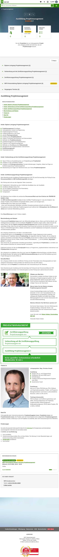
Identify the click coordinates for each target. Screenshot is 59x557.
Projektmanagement (8, 9)
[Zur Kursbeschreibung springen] (44, 32)
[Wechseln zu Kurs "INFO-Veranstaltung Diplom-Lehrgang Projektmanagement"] (50, 469)
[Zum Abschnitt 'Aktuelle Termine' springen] (14, 32)
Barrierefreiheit (42, 529)
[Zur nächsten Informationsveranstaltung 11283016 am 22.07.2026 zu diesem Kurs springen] (29, 32)
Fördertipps (29, 428)
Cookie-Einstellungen (11, 529)
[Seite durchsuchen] (27, 5)
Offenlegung (21, 529)
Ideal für (6, 115)
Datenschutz (29, 529)
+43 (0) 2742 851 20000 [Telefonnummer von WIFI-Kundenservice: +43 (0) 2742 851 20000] (14, 483)
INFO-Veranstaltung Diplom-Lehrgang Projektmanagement (18, 462)
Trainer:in (6, 113)
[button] (29, 66)
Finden (52, 5)
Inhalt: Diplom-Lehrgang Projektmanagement (16, 104)
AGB (35, 529)
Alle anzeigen (6, 469)
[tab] (29, 83)
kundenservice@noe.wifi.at (31, 541)
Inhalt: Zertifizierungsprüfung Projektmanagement (18, 108)
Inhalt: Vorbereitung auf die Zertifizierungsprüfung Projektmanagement (23, 106)
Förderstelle (6, 439)
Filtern (53, 60)
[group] (29, 21)
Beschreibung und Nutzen (11, 110)
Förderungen (7, 117)
